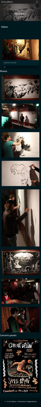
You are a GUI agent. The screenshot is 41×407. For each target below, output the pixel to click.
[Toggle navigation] (37, 2)
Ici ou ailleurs (7, 2)
